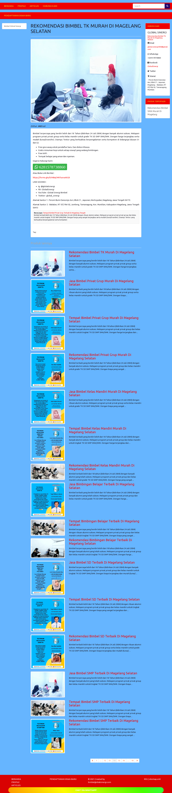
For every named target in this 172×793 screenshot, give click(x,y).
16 (124, 760)
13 (110, 760)
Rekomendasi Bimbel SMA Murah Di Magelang (158, 111)
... (100, 760)
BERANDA (9, 6)
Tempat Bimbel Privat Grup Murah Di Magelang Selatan (104, 319)
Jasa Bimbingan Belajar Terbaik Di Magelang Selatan (101, 486)
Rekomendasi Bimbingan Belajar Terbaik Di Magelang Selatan (100, 541)
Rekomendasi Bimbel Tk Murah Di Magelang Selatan (157, 37)
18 (132, 760)
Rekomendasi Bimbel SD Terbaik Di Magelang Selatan (102, 638)
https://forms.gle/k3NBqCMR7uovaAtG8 (51, 177)
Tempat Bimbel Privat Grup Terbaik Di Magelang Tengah (64, 213)
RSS (146, 779)
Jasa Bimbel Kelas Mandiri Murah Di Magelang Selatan (103, 393)
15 (119, 760)
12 (105, 760)
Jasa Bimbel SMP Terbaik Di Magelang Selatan (103, 673)
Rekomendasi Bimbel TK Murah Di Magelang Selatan (101, 254)
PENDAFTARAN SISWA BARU (17, 15)
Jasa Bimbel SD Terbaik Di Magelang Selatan (102, 562)
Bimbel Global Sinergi (12, 26)
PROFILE (22, 6)
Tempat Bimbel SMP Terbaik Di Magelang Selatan (99, 703)
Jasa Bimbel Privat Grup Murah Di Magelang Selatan (101, 282)
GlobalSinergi (153, 66)
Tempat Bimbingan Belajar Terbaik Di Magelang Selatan (104, 522)
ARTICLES (34, 6)
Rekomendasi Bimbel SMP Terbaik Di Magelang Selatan (103, 722)
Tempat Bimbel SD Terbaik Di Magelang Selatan (104, 599)
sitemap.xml (155, 779)
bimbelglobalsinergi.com (99, 782)
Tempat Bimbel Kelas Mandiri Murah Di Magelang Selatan (97, 430)
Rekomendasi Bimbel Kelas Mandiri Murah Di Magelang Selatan (101, 467)
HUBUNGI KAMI (50, 6)
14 (115, 760)
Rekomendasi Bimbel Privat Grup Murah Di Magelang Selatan (100, 356)
